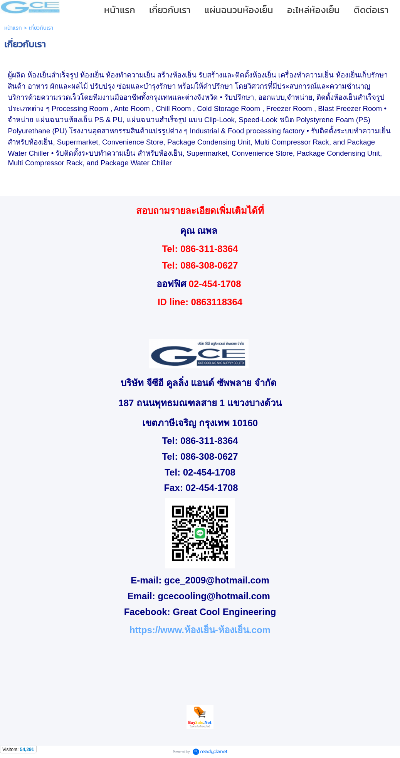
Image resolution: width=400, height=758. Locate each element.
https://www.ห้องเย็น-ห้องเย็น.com (200, 630)
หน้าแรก (13, 28)
